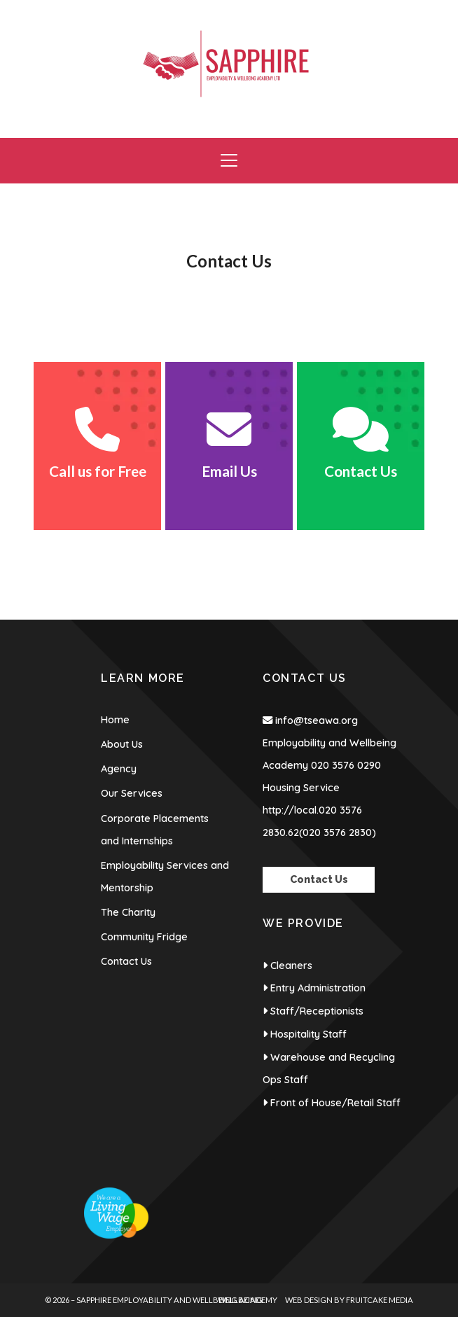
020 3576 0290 (346, 765)
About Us (122, 744)
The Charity (128, 912)
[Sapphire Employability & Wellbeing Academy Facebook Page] (380, 6)
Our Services (131, 793)
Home (115, 719)
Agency (119, 768)
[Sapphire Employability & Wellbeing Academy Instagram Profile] (409, 6)
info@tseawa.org (316, 720)
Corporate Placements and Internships (155, 829)
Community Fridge (144, 937)
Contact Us (126, 961)
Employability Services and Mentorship (165, 876)
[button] (229, 160)
